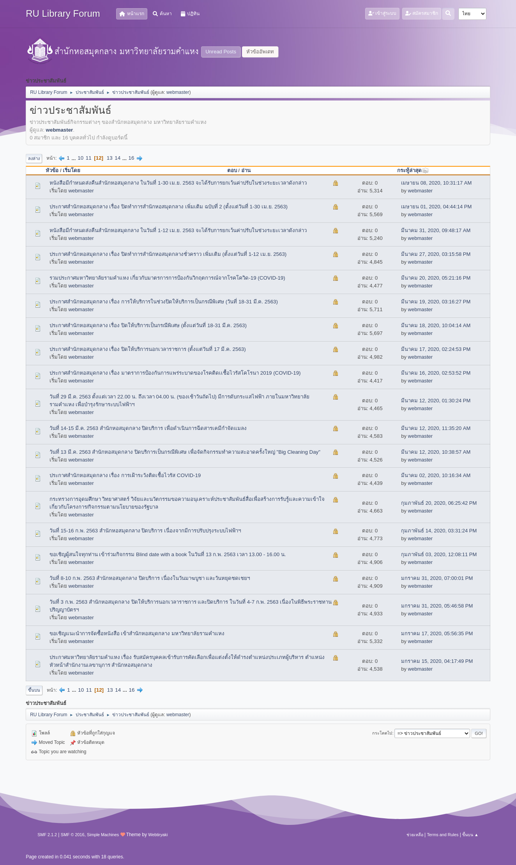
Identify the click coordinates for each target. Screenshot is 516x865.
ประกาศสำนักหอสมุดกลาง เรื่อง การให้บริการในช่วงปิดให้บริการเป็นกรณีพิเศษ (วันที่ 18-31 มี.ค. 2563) (163, 302)
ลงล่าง (34, 158)
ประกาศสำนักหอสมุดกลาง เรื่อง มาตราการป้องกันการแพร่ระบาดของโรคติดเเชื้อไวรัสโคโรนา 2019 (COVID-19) (175, 373)
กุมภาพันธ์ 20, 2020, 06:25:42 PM (439, 503)
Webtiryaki (158, 834)
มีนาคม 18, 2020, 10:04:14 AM (435, 325)
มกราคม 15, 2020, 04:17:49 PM (437, 661)
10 (80, 158)
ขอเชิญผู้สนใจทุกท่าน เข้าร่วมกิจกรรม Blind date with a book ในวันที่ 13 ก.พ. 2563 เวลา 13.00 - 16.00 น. (167, 554)
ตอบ (232, 170)
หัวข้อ (52, 170)
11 (89, 158)
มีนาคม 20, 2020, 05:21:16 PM (435, 278)
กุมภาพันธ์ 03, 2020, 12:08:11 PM (439, 554)
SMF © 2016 (73, 834)
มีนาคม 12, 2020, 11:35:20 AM (435, 428)
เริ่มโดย (71, 170)
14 (117, 158)
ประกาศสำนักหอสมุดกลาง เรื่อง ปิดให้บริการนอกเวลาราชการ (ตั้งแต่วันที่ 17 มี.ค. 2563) (147, 349)
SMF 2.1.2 (47, 834)
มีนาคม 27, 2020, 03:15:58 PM (435, 254)
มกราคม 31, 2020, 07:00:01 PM (437, 578)
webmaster (177, 92)
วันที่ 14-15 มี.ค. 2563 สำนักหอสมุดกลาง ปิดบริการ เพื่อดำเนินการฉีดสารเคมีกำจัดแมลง (148, 428)
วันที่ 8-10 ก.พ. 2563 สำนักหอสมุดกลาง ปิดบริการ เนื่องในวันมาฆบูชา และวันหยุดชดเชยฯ (149, 578)
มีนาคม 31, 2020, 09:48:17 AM (435, 230)
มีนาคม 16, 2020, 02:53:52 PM (435, 373)
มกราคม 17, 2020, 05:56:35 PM (437, 633)
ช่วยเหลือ (414, 834)
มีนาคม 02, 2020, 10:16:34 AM (435, 475)
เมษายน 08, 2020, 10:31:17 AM (436, 183)
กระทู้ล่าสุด (413, 170)
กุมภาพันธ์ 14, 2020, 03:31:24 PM (439, 531)
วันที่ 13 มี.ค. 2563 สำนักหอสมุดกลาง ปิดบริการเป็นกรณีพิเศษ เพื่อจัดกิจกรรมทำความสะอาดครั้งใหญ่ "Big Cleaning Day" (184, 452)
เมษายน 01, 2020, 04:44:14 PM (436, 207)
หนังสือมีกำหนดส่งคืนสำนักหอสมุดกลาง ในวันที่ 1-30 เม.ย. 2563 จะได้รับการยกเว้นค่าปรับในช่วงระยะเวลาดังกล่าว (178, 183)
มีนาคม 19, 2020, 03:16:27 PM (435, 302)
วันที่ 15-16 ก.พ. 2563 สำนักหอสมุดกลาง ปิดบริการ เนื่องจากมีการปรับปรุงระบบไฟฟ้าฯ (145, 531)
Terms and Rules (442, 834)
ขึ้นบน (34, 690)
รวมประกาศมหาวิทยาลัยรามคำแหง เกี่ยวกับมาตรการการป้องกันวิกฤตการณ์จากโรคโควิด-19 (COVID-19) (167, 278)
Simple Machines (103, 834)
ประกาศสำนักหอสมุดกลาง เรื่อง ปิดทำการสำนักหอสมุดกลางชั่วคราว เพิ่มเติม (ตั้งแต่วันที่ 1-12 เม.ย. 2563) (168, 254)
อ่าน (246, 170)
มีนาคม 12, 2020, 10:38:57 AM (435, 452)
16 (131, 158)
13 (110, 158)
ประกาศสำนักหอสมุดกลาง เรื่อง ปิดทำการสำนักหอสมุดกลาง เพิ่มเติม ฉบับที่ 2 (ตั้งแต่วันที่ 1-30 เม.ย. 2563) (168, 207)
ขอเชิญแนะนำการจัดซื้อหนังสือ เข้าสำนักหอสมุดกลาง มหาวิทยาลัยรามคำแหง (136, 633)
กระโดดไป (382, 733)
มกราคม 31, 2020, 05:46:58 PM (437, 606)
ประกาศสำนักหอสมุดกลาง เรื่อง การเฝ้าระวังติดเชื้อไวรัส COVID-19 (125, 475)
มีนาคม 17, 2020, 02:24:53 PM (435, 349)
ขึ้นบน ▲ (470, 834)
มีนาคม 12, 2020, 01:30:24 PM (435, 400)
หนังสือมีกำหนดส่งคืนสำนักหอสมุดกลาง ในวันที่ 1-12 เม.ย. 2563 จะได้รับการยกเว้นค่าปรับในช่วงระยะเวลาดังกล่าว (178, 230)
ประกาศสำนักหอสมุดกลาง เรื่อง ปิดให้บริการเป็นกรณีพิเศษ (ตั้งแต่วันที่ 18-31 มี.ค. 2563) (148, 325)
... (74, 158)
